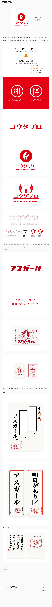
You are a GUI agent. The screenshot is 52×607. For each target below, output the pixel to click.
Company (40, 2)
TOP (43, 587)
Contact (47, 2)
